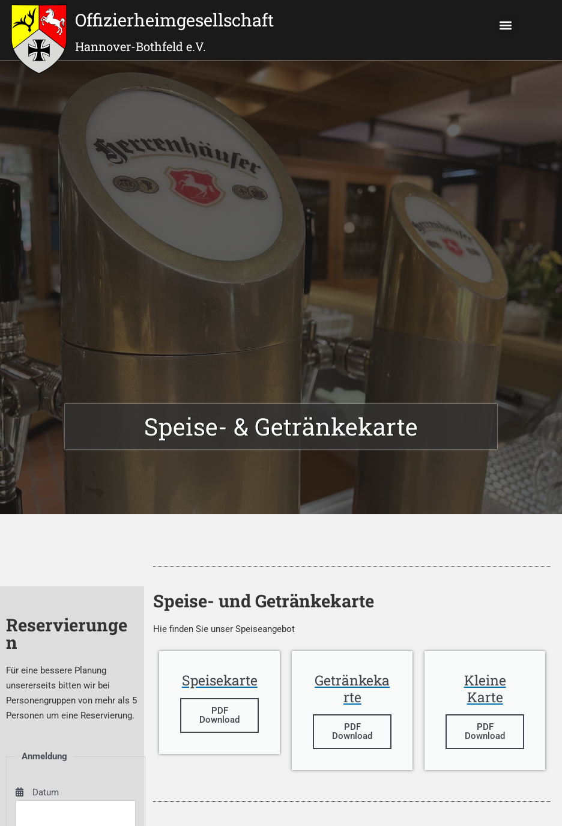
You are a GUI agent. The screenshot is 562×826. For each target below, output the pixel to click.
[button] (506, 25)
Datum (37, 792)
